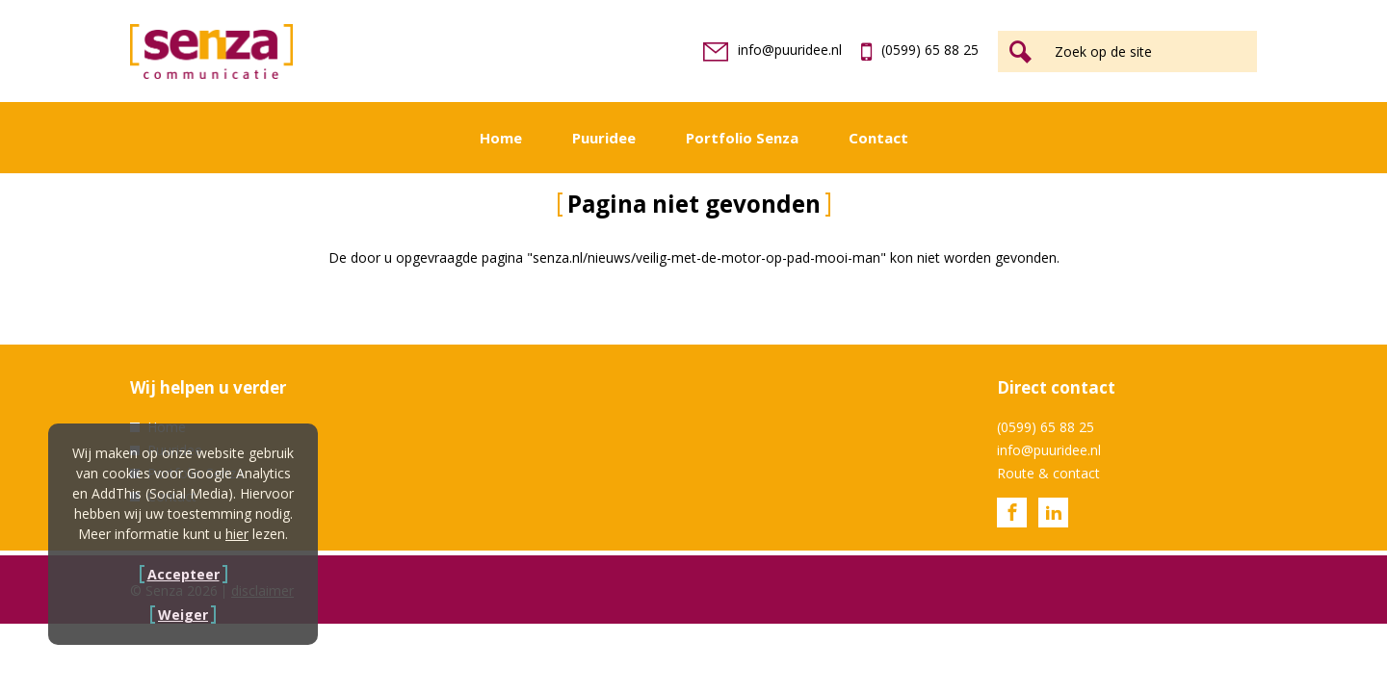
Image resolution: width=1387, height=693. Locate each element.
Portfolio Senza (742, 137)
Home (501, 137)
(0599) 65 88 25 (920, 49)
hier (237, 534)
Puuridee (604, 137)
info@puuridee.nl (772, 49)
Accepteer (183, 574)
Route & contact (1048, 473)
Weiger (183, 614)
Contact (878, 137)
